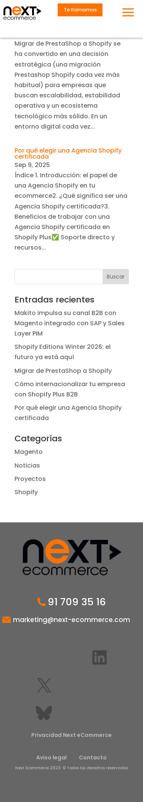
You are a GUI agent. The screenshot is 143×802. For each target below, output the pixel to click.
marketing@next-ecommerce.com (71, 619)
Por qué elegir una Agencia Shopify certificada (68, 153)
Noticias (27, 465)
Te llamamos (80, 9)
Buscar (116, 276)
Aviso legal (51, 757)
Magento (28, 451)
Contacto (93, 757)
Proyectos (30, 478)
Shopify (26, 492)
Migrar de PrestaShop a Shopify (63, 370)
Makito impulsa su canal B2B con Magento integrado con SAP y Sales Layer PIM (69, 323)
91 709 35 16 (77, 602)
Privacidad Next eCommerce (71, 735)
